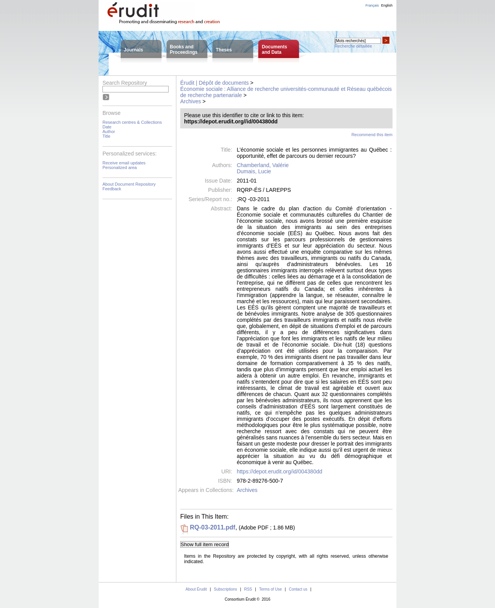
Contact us (298, 589)
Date (106, 127)
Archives (190, 101)
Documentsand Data (274, 49)
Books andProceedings (184, 49)
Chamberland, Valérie (262, 165)
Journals (133, 50)
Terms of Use (270, 589)
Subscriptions (225, 589)
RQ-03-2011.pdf (212, 527)
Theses (224, 50)
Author (108, 131)
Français (372, 5)
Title (106, 136)
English (387, 5)
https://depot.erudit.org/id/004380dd (279, 471)
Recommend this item (372, 134)
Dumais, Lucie (254, 171)
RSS (248, 589)
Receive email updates (123, 163)
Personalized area (119, 167)
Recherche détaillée (353, 46)
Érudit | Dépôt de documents (214, 83)
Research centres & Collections (132, 122)
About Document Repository (129, 184)
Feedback (111, 188)
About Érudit (196, 589)
